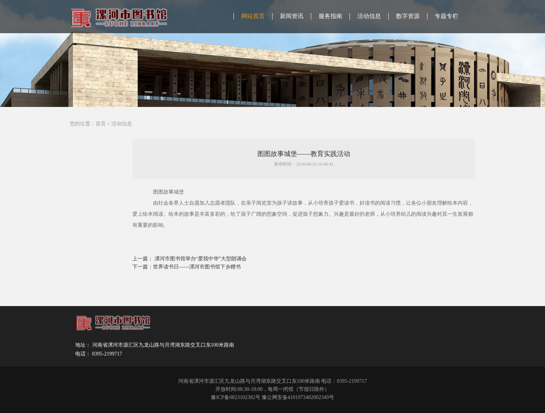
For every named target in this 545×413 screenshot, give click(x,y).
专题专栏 (446, 16)
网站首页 (253, 16)
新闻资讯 (291, 16)
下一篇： (142, 267)
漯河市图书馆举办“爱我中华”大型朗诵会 (201, 258)
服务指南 (330, 16)
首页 (101, 123)
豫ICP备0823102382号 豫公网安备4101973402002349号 (272, 397)
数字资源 (408, 16)
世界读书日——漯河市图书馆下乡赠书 (197, 267)
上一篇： (143, 258)
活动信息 (369, 16)
